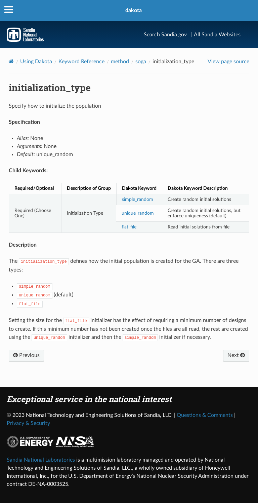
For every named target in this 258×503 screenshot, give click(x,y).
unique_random (138, 213)
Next (236, 355)
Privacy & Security (28, 423)
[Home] (11, 61)
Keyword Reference (81, 61)
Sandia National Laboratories (41, 460)
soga (140, 61)
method (120, 61)
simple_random (137, 199)
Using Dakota (36, 61)
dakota (133, 10)
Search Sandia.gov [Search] (165, 34)
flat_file (129, 226)
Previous (26, 355)
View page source (228, 61)
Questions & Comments (205, 415)
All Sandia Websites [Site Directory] (217, 34)
